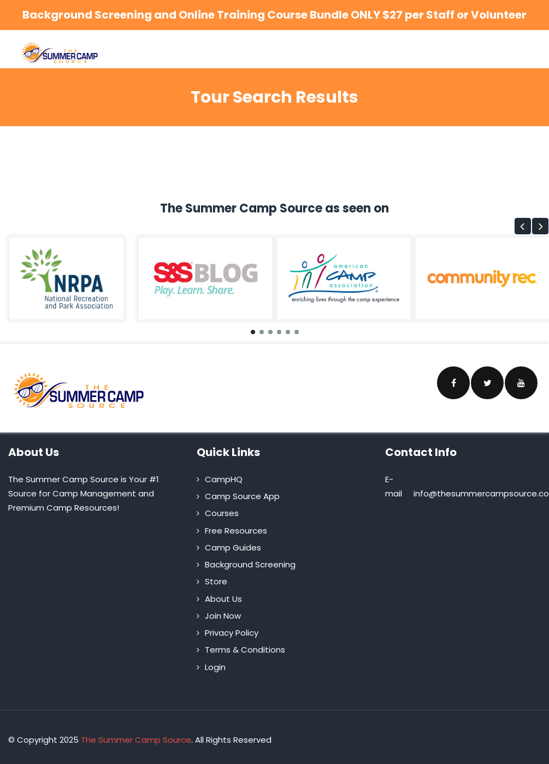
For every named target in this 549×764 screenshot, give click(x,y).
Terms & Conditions (245, 649)
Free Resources (236, 530)
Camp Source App (242, 496)
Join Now (223, 615)
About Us (223, 599)
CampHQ (224, 479)
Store (216, 581)
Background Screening (250, 564)
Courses (222, 513)
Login (215, 667)
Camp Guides (233, 547)
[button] (523, 226)
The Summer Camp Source (136, 739)
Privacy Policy (231, 632)
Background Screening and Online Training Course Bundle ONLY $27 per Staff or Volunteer (274, 14)
